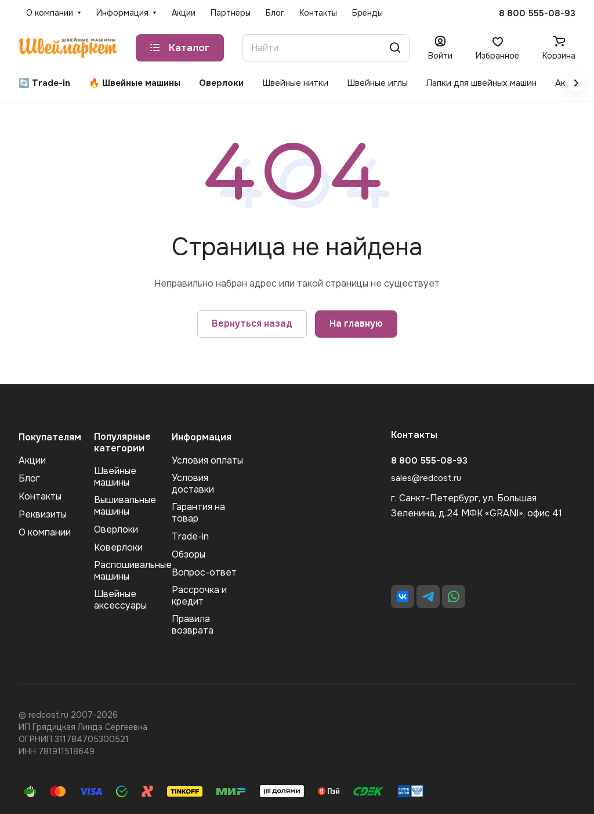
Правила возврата (192, 624)
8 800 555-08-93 (537, 13)
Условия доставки (193, 483)
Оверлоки (116, 529)
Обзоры (188, 554)
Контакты (40, 496)
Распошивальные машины (133, 571)
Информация (201, 437)
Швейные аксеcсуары (120, 600)
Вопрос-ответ (204, 572)
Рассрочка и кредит (199, 595)
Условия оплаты (207, 460)
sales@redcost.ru (426, 478)
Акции (32, 460)
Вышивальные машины (125, 506)
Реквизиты (43, 514)
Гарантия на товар (198, 512)
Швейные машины (115, 477)
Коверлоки (118, 547)
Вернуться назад (252, 323)
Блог (29, 478)
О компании (45, 532)
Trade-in (190, 536)
